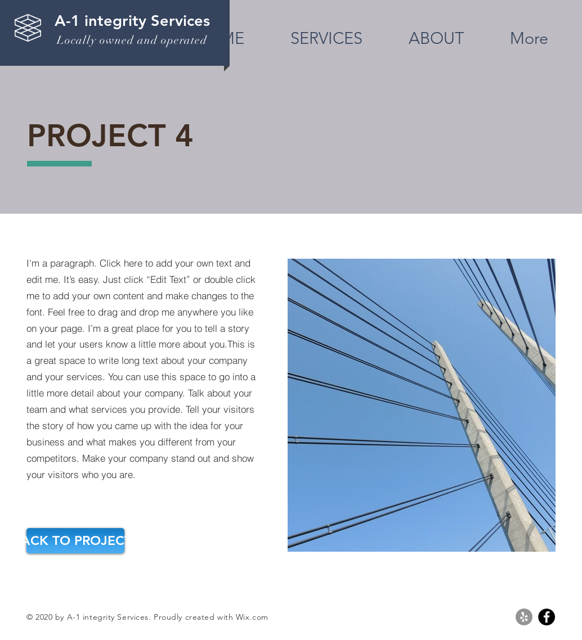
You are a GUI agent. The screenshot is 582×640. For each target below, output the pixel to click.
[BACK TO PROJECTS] (75, 540)
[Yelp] (524, 617)
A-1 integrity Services (132, 20)
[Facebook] (546, 617)
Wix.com (252, 617)
